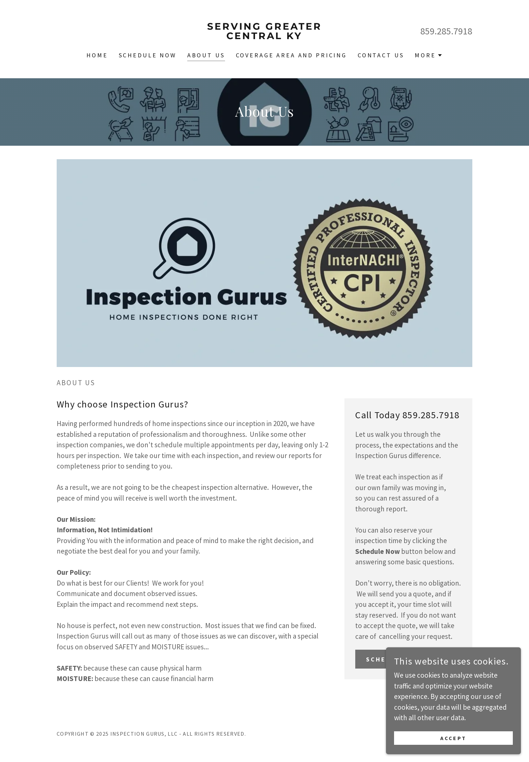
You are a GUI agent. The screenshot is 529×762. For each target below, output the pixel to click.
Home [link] (97, 55)
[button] (428, 55)
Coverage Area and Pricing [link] (291, 55)
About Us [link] (206, 55)
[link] (265, 36)
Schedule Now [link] (147, 55)
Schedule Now (395, 659)
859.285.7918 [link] (446, 31)
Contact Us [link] (381, 55)
